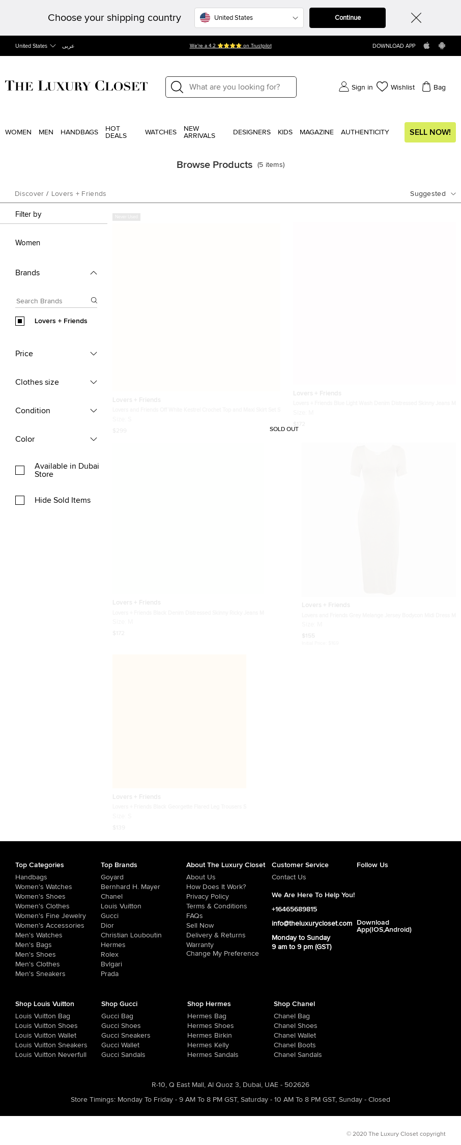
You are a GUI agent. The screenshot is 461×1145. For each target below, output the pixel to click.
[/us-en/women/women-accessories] (58, 925)
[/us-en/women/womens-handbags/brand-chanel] (282, 1016)
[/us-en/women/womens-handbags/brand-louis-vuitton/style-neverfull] (24, 1054)
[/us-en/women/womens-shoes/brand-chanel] (282, 1025)
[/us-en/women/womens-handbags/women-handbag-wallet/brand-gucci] (110, 1045)
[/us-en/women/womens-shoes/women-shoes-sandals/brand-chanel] (282, 1054)
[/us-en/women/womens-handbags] (58, 877)
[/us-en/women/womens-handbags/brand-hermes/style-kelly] (196, 1045)
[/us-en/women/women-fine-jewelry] (58, 916)
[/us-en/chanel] (143, 896)
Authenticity (365, 132)
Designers (252, 132)
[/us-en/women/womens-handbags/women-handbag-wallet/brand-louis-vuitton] (24, 1035)
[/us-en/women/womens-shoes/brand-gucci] (110, 1025)
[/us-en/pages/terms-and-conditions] (229, 906)
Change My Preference (222, 953)
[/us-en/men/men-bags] (58, 945)
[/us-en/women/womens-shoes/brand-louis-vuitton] (24, 1025)
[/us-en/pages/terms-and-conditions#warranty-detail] (229, 945)
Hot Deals (116, 132)
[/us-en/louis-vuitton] (143, 906)
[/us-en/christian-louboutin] (143, 935)
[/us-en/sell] (229, 925)
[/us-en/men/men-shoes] (58, 954)
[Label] (239, 87)
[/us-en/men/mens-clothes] (58, 964)
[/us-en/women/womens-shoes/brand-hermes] (196, 1025)
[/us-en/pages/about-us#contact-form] (314, 877)
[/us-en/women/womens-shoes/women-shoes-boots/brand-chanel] (282, 1045)
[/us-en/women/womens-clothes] (58, 906)
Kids (285, 132)
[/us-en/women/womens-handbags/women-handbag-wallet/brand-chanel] (282, 1035)
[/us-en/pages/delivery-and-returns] (229, 935)
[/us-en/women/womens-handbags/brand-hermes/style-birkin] (196, 1035)
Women (18, 132)
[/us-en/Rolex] (143, 954)
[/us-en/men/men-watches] (58, 935)
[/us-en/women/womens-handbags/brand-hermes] (196, 1016)
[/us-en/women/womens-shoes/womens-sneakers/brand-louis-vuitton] (24, 1045)
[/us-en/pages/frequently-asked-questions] (229, 916)
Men (46, 132)
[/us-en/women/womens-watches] (58, 887)
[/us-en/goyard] (143, 877)
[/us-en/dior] (143, 925)
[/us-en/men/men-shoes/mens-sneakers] (58, 974)
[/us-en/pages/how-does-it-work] (229, 887)
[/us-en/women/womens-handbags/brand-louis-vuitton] (24, 1016)
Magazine (317, 132)
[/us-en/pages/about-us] (229, 877)
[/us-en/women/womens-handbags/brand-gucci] (110, 1016)
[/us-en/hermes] (143, 945)
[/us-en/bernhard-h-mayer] (143, 887)
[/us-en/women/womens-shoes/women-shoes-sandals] (196, 1054)
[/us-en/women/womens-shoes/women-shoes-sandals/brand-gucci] (110, 1054)
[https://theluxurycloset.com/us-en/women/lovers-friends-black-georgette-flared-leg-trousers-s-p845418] (179, 738)
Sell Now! (430, 132)
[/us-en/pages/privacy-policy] (229, 896)
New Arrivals (199, 132)
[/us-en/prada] (143, 974)
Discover (29, 193)
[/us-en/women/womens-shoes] (58, 896)
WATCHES (161, 132)
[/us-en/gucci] (143, 916)
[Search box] (53, 302)
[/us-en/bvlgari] (143, 964)
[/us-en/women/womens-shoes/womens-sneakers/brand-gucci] (110, 1035)
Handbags (79, 132)
